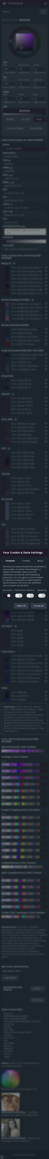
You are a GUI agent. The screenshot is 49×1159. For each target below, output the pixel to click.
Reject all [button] (21, 605)
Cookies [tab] (26, 560)
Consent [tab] (10, 560)
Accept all (39, 605)
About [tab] (40, 560)
